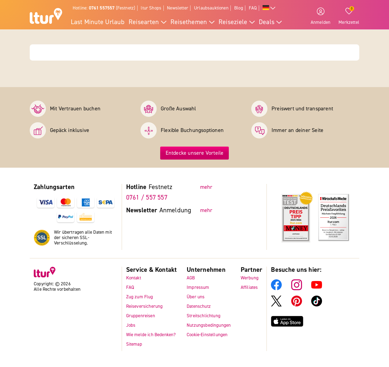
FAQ (253, 8)
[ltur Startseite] (46, 17)
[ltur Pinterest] (296, 305)
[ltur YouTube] (316, 288)
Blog (238, 8)
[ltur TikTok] (316, 305)
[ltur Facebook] (276, 288)
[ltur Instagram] (296, 288)
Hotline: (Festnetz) (104, 8)
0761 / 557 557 (146, 197)
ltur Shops (151, 8)
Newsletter (177, 8)
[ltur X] (276, 305)
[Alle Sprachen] (269, 8)
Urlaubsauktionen (211, 8)
